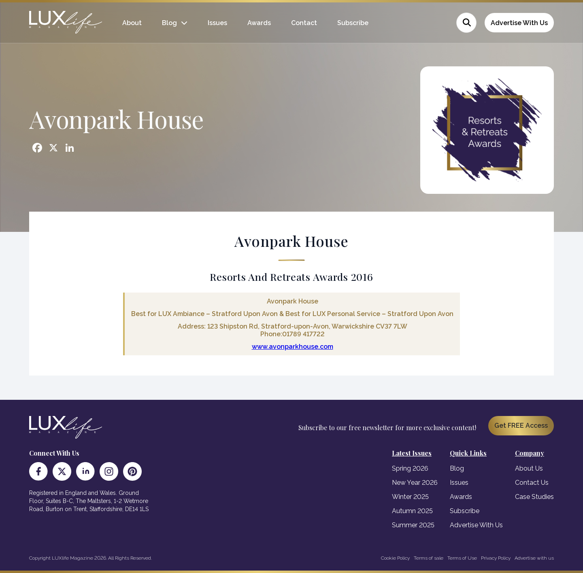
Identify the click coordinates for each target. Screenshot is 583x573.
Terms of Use (462, 558)
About (132, 23)
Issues (217, 23)
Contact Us (532, 482)
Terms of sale (428, 558)
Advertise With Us (519, 23)
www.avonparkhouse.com (292, 346)
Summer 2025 (413, 525)
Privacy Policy (496, 558)
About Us (529, 468)
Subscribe (352, 23)
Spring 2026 (410, 468)
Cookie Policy (395, 558)
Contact (304, 23)
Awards (259, 23)
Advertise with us (534, 558)
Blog (169, 23)
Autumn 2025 (412, 511)
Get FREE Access (521, 425)
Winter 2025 (410, 497)
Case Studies (534, 497)
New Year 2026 (415, 482)
